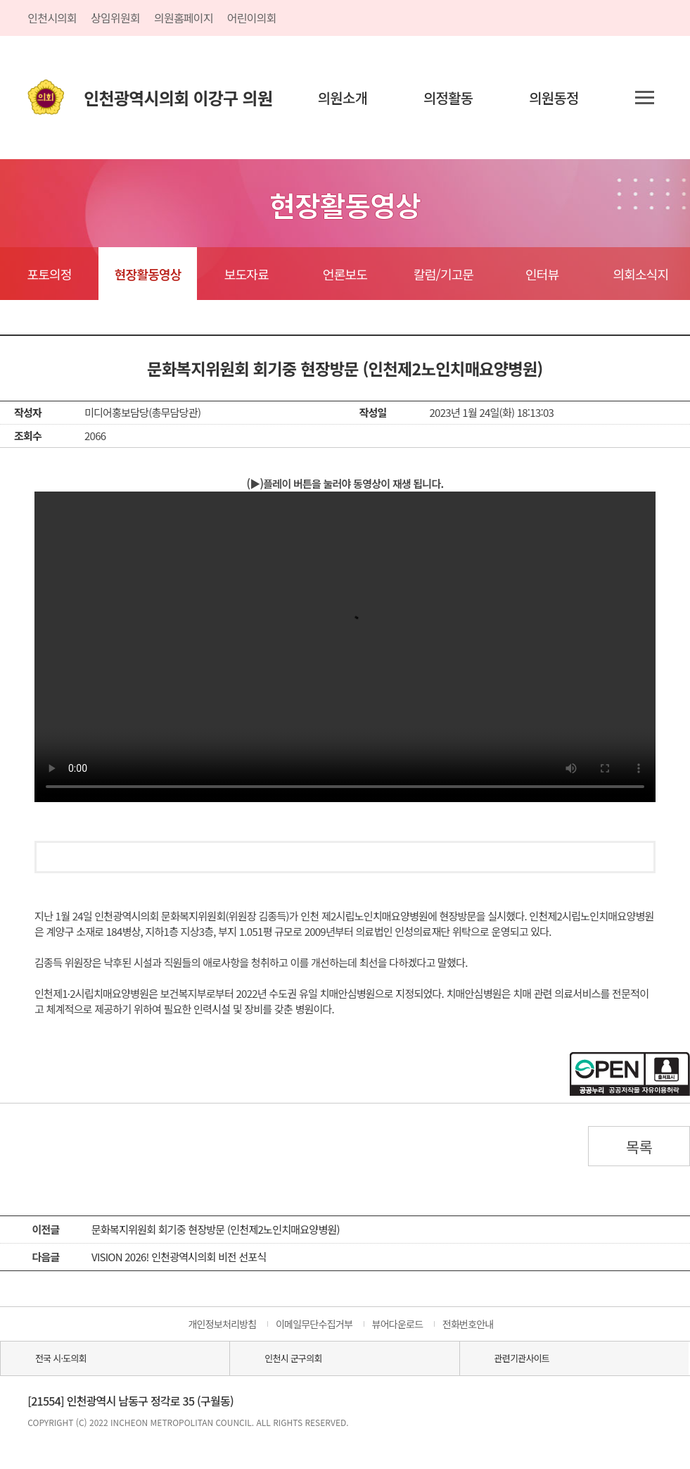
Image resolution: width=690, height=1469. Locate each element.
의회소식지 (640, 274)
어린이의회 (251, 17)
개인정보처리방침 (222, 1324)
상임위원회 (115, 17)
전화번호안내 (468, 1324)
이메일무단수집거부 (314, 1324)
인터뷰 (541, 274)
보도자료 (246, 274)
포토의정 (49, 274)
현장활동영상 (148, 274)
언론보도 (345, 274)
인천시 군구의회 (292, 1358)
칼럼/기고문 (443, 274)
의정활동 (448, 97)
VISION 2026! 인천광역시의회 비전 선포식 (179, 1256)
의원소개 (343, 97)
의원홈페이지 (183, 17)
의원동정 (554, 97)
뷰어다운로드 (397, 1324)
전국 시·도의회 (61, 1358)
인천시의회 (52, 17)
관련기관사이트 (521, 1358)
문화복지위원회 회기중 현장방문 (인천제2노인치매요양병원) (215, 1229)
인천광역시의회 (178, 97)
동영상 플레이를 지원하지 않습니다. (345, 647)
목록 (639, 1146)
